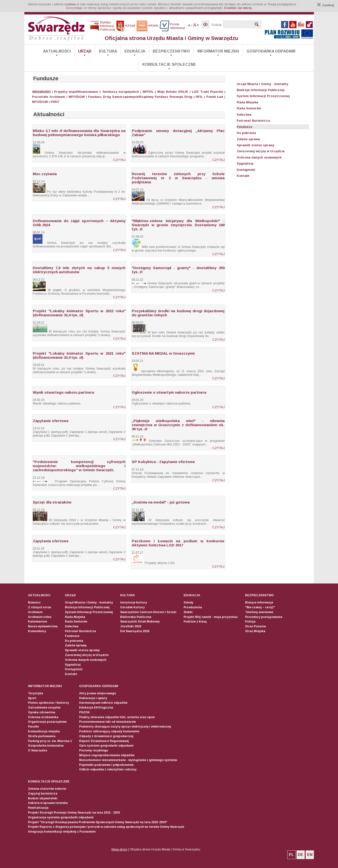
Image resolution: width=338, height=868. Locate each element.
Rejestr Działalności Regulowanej (104, 741)
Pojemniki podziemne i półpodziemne (106, 765)
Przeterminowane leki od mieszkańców (107, 721)
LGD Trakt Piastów (207, 91)
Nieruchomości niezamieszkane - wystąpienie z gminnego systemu (128, 760)
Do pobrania (246, 133)
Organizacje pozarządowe (47, 721)
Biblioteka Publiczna (135, 617)
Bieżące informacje (259, 602)
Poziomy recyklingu (93, 750)
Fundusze (244, 127)
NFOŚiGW (40, 102)
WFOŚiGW (77, 97)
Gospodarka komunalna (46, 745)
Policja (250, 621)
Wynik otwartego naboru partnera (63, 392)
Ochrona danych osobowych (259, 157)
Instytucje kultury (133, 602)
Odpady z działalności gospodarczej (106, 736)
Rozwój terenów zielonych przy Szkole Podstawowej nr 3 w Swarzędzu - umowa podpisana (178, 178)
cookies (70, 4)
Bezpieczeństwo (171, 51)
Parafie (33, 726)
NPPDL (148, 91)
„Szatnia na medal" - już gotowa (161, 502)
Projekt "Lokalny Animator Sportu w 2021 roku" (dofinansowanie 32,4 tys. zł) (79, 355)
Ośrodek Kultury (132, 607)
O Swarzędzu (37, 750)
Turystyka (35, 693)
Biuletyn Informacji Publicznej (260, 90)
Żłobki (188, 612)
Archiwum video (39, 617)
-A (188, 25)
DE (300, 855)
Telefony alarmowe (259, 612)
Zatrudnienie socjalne (44, 707)
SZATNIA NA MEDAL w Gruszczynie (163, 353)
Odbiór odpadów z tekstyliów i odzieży (108, 769)
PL (291, 855)
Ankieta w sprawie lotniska (48, 803)
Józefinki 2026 (130, 626)
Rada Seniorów (249, 108)
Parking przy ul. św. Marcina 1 (50, 741)
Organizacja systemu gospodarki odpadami (61, 817)
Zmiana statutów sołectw (47, 788)
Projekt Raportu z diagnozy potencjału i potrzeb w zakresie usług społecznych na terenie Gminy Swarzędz (106, 826)
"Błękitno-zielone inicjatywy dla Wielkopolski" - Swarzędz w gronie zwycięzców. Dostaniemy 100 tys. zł (178, 225)
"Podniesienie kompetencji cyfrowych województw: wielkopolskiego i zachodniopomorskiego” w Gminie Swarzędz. (79, 466)
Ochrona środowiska (43, 717)
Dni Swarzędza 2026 (134, 631)
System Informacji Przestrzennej (263, 96)
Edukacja (134, 51)
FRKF (55, 102)
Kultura (108, 51)
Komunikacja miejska (44, 731)
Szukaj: (216, 25)
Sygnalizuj (245, 163)
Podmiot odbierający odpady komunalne (109, 731)
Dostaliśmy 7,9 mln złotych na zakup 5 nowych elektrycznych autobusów (79, 270)
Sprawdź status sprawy (255, 145)
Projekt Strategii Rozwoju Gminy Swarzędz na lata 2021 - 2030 (74, 812)
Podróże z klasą (195, 621)
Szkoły (188, 602)
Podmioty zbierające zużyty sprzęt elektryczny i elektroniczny (125, 726)
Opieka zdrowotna (41, 712)
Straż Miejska (255, 631)
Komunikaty (37, 631)
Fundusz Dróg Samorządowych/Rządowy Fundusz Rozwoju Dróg (140, 97)
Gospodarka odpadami (271, 51)
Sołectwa (244, 114)
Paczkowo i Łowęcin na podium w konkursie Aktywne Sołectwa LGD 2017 (178, 543)
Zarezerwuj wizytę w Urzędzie (261, 151)
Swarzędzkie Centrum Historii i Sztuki (148, 612)
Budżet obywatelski (42, 798)
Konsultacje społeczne (169, 64)
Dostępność (246, 170)
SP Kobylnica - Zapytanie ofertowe (163, 462)
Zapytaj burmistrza (42, 793)
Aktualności (57, 51)
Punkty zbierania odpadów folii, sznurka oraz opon (117, 717)
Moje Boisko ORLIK (172, 91)
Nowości (34, 602)
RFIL (199, 97)
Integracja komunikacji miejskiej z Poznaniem (62, 831)
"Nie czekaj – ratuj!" (260, 607)
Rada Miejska (247, 102)
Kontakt (243, 176)
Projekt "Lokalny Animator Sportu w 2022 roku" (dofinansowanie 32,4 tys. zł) (79, 313)
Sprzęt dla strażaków (52, 502)
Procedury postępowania (263, 617)
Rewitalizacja (38, 807)
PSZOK (84, 712)
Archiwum (57, 97)
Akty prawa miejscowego (97, 693)
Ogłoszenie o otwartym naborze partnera (169, 392)
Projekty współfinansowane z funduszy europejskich (96, 91)
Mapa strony (119, 849)
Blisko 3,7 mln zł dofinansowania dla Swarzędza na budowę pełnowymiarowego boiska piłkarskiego (79, 133)
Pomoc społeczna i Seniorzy (48, 702)
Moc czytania (45, 174)
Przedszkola (193, 607)
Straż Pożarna (255, 626)
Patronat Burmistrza (253, 120)
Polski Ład (214, 97)
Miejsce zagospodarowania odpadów (106, 755)
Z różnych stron (39, 607)
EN (309, 855)
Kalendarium (37, 621)
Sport (32, 698)
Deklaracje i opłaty (93, 698)
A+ (196, 24)
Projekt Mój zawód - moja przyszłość (211, 617)
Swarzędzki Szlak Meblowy (140, 621)
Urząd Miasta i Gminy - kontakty (262, 84)
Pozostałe (40, 97)
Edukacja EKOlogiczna (96, 707)
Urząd (84, 51)
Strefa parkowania (41, 736)
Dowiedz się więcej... (239, 8)
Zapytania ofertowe (51, 541)
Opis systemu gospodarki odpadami (106, 745)
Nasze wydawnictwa (43, 626)
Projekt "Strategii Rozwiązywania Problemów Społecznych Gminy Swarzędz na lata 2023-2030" (97, 822)
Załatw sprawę (248, 139)
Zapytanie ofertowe (51, 421)
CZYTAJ (119, 160)
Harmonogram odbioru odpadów (103, 702)
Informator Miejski (218, 51)
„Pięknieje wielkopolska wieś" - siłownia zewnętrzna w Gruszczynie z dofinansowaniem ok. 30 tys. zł (178, 425)
